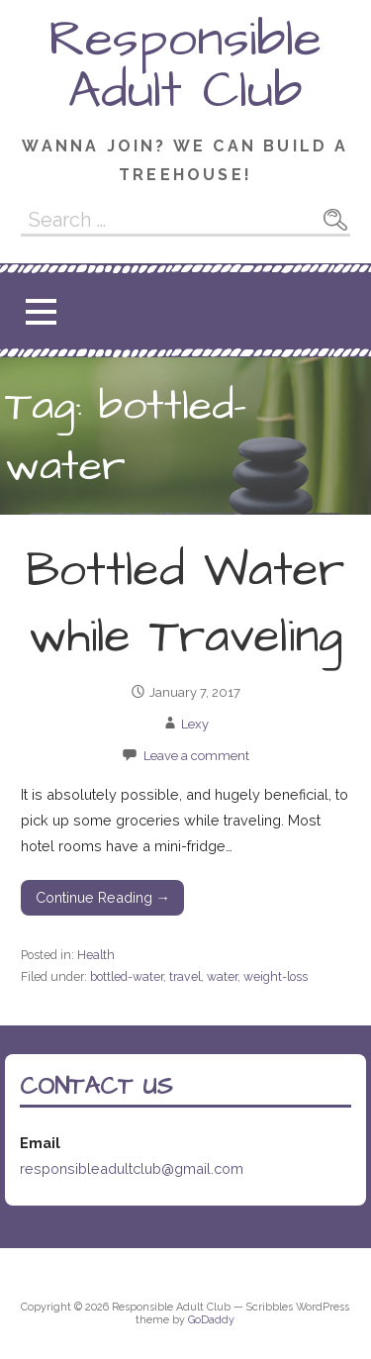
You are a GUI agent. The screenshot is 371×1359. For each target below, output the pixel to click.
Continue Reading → (103, 897)
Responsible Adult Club (185, 65)
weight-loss (275, 976)
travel (185, 976)
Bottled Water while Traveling (185, 604)
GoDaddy (211, 1319)
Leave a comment (196, 755)
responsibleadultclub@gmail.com (131, 1168)
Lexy (195, 724)
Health (96, 954)
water (222, 976)
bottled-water (126, 976)
